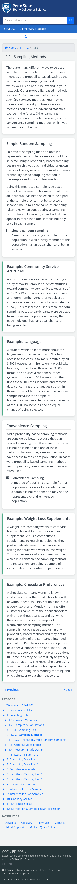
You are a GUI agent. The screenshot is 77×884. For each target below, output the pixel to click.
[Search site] (35, 20)
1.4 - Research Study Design (26, 749)
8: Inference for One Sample (24, 789)
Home (10, 47)
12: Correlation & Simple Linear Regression (34, 809)
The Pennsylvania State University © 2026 (25, 879)
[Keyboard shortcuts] (6, 36)
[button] (12, 689)
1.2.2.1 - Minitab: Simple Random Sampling (39, 740)
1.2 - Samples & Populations (26, 725)
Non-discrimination (28, 870)
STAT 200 (9, 29)
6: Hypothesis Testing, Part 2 (25, 779)
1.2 (27, 47)
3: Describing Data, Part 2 (23, 764)
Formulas (44, 823)
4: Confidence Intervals (21, 769)
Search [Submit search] (71, 20)
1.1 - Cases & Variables (23, 720)
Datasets (10, 823)
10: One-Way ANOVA (19, 799)
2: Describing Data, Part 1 (23, 759)
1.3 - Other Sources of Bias (25, 745)
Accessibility (11, 873)
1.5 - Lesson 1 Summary (23, 754)
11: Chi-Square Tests (19, 804)
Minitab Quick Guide (42, 827)
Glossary (26, 823)
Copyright (25, 873)
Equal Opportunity (52, 870)
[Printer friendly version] (25, 36)
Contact (60, 823)
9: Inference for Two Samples (25, 794)
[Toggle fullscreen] (20, 36)
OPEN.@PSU (14, 851)
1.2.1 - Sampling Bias (23, 730)
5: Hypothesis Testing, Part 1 (25, 774)
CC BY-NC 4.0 (19, 859)
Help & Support (14, 827)
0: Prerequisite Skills (19, 710)
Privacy (11, 870)
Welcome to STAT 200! (20, 705)
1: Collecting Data (18, 715)
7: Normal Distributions (21, 784)
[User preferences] (13, 36)
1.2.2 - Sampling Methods (27, 735)
